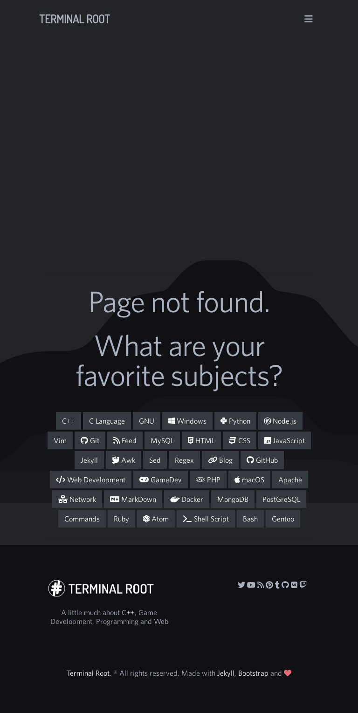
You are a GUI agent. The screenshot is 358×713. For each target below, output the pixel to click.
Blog (220, 460)
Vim (60, 440)
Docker (186, 499)
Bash (250, 518)
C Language (107, 421)
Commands (82, 518)
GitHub (262, 460)
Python (235, 421)
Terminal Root (74, 19)
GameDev (160, 479)
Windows (187, 421)
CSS (239, 440)
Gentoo (283, 518)
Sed (155, 460)
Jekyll (89, 460)
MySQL (162, 440)
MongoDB (232, 499)
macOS (249, 479)
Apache (290, 479)
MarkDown (133, 499)
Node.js (280, 421)
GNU (146, 421)
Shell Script (206, 518)
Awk (123, 460)
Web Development (90, 479)
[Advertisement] (210, 178)
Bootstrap (253, 673)
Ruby (121, 518)
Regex (184, 460)
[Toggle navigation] (308, 19)
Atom (156, 518)
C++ (68, 421)
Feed (125, 440)
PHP (208, 479)
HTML (201, 440)
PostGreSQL (281, 499)
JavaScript (284, 440)
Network (77, 499)
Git (90, 440)
